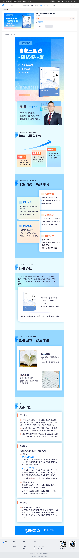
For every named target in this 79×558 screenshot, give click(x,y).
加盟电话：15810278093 (39, 548)
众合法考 (5, 1)
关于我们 (53, 5)
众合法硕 (10, 1)
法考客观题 (15, 541)
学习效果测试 (26, 5)
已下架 (49, 26)
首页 (20, 5)
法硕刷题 (14, 546)
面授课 (24, 548)
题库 (32, 5)
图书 (24, 541)
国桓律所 (19, 1)
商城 (41, 5)
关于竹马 (35, 541)
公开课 (36, 5)
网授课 (24, 546)
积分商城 (46, 5)
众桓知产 (24, 1)
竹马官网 (15, 1)
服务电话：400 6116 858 (39, 546)
